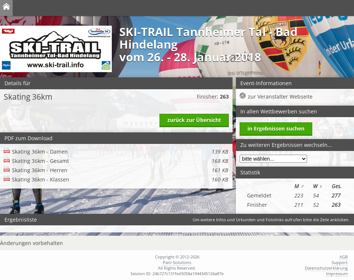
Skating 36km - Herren (120, 170)
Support (340, 262)
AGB (343, 257)
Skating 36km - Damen (120, 151)
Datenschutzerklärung (326, 268)
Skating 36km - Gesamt (120, 161)
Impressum (337, 273)
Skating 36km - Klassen (120, 179)
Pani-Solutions (177, 262)
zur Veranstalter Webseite (280, 96)
